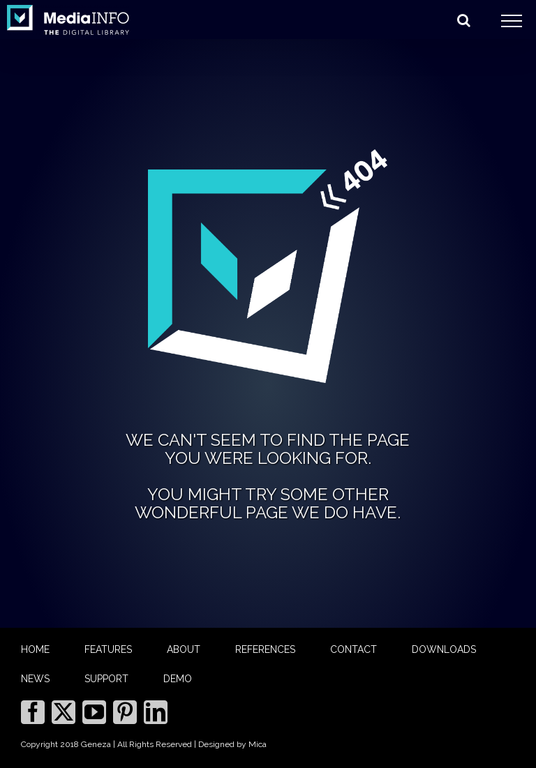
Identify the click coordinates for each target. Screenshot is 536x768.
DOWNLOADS (444, 649)
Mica (257, 744)
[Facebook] (33, 712)
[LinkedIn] (156, 712)
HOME (35, 649)
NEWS (35, 678)
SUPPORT (106, 678)
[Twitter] (63, 712)
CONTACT (353, 649)
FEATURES (108, 649)
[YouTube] (94, 712)
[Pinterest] (125, 712)
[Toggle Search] (463, 20)
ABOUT (183, 649)
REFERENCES (265, 649)
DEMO (177, 678)
